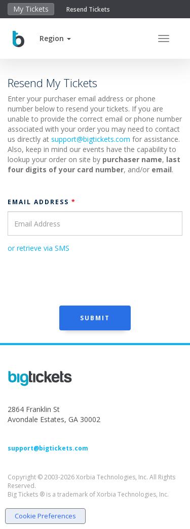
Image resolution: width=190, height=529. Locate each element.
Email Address (42, 202)
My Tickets (31, 9)
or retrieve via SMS (38, 248)
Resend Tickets (88, 9)
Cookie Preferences (45, 515)
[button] (55, 38)
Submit (95, 318)
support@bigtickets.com (90, 139)
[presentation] (85, 278)
